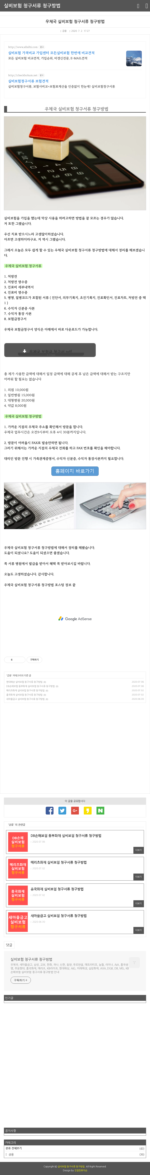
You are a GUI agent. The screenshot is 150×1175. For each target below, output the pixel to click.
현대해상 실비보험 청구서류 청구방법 (24, 682)
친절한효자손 (80, 1170)
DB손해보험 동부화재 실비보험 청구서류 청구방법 (30, 686)
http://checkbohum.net (23, 75)
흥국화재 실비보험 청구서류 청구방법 (24, 695)
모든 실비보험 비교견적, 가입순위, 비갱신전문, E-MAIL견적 (48, 58)
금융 (63, 31)
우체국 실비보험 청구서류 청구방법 (75, 22)
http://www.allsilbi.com (23, 47)
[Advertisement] (75, 618)
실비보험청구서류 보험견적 (28, 81)
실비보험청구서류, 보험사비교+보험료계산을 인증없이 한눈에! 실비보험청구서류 (61, 86)
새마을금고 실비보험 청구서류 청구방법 (25, 699)
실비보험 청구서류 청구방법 (32, 6)
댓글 (9, 945)
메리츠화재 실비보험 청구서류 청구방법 (25, 690)
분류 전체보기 (75, 1148)
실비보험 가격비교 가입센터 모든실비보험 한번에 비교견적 (51, 53)
